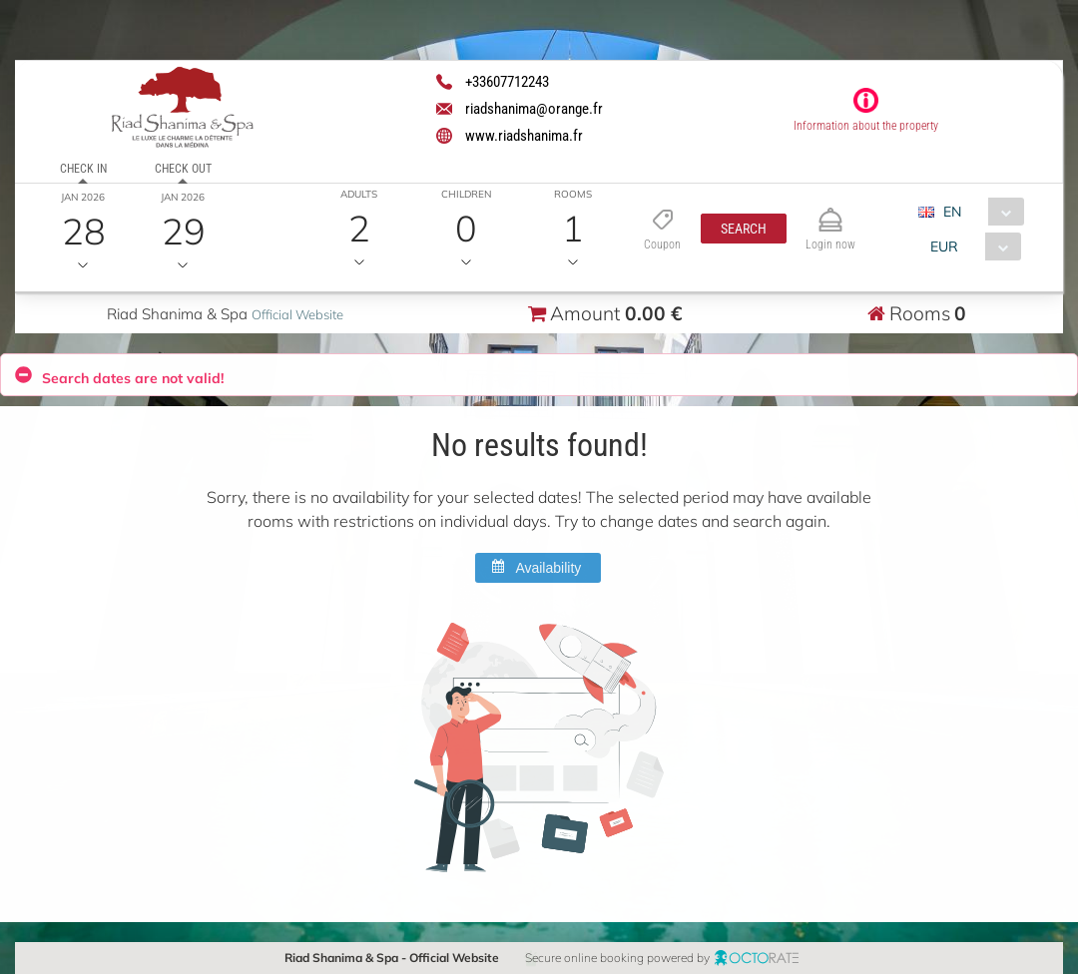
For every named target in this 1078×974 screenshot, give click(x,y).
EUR (944, 246)
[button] (744, 229)
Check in (83, 169)
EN (952, 212)
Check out (183, 169)
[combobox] (978, 212)
